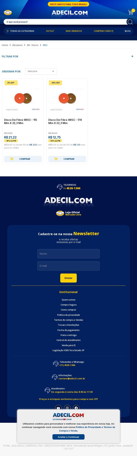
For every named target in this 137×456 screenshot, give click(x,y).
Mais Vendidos (74, 31)
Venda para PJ (68, 345)
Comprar (20, 158)
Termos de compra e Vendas (68, 320)
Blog (128, 31)
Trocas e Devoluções (68, 325)
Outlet (50, 31)
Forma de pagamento (68, 330)
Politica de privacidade (68, 315)
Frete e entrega (69, 335)
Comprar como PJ (103, 31)
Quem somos (68, 299)
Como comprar (68, 309)
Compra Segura (69, 304)
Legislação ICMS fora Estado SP (68, 350)
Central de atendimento (69, 340)
